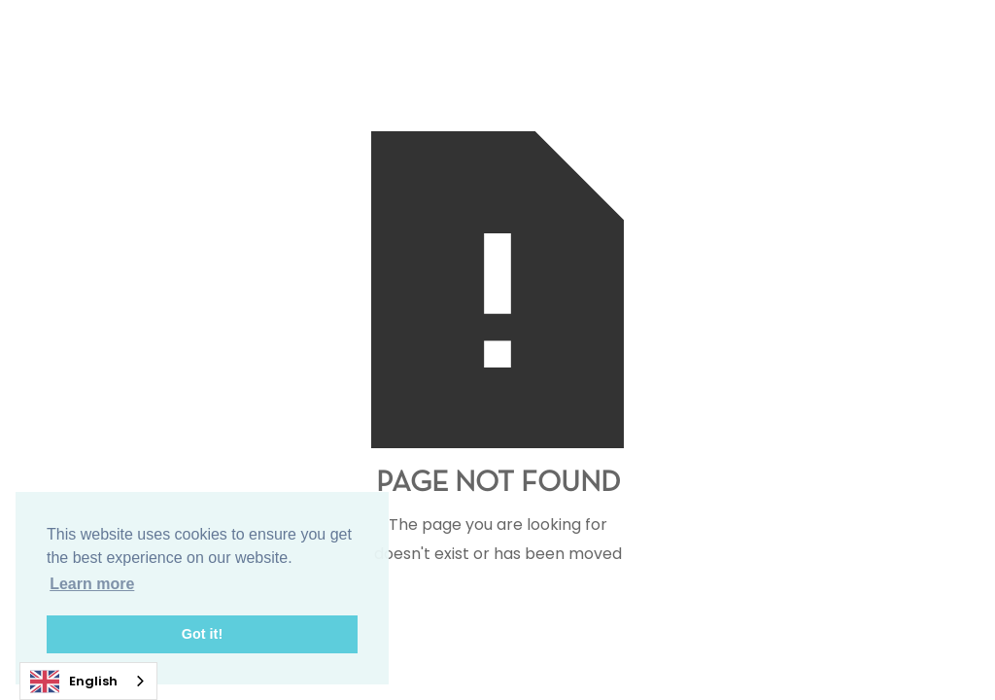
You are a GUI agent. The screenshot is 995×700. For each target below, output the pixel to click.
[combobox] (88, 681)
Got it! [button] (202, 634)
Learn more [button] (92, 584)
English (74, 681)
